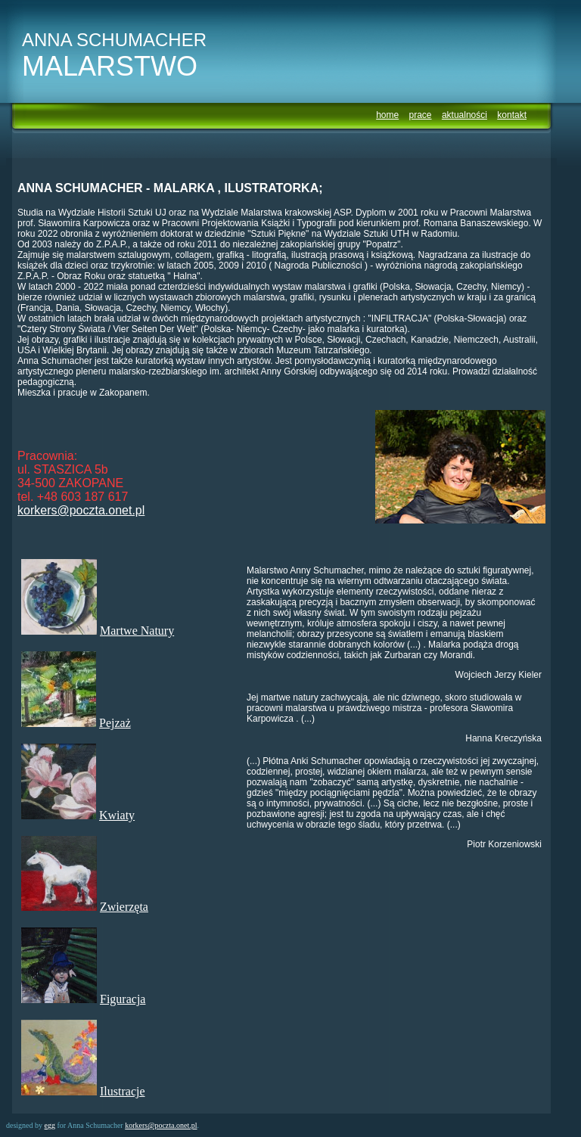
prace (420, 115)
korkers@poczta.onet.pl (80, 510)
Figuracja (122, 999)
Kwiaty (117, 815)
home (387, 115)
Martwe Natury (137, 630)
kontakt (512, 115)
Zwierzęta (124, 906)
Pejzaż (115, 722)
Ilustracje (122, 1091)
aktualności (464, 115)
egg (50, 1125)
